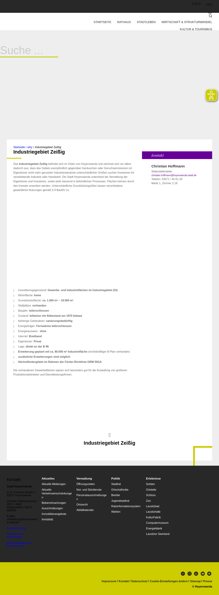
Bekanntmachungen (54, 502)
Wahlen (115, 511)
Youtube (203, 574)
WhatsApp (209, 574)
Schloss (151, 495)
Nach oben (109, 434)
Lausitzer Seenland (158, 533)
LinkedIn (196, 574)
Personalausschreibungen (91, 497)
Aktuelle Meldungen (54, 484)
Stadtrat (116, 484)
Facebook (183, 574)
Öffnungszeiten (85, 484)
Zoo (148, 500)
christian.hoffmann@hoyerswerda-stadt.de (173, 175)
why (29, 147)
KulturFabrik (153, 517)
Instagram (190, 574)
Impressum (109, 581)
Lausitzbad (152, 506)
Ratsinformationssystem (125, 506)
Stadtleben (146, 22)
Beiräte (115, 495)
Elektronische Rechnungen (15, 535)
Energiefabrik (154, 528)
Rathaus (124, 22)
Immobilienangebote (54, 513)
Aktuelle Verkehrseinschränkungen (57, 493)
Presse (207, 581)
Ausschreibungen (52, 508)
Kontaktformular (16, 528)
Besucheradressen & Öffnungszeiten (19, 544)
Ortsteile (151, 489)
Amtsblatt (47, 519)
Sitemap (195, 581)
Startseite (102, 22)
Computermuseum (157, 522)
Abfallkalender (85, 510)
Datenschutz (139, 581)
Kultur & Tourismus (196, 29)
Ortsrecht (82, 504)
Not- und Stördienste (89, 489)
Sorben (150, 484)
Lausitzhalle (153, 511)
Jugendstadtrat (120, 500)
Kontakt (124, 581)
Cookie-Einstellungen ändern (169, 581)
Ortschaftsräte (119, 489)
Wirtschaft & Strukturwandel (187, 22)
